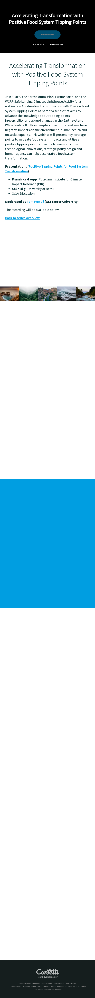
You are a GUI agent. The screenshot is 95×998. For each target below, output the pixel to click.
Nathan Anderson (57, 986)
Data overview (71, 983)
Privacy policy (47, 983)
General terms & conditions (29, 983)
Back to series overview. (22, 218)
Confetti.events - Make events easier (47, 973)
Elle (66, 986)
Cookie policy (59, 983)
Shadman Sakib (29, 986)
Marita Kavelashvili (42, 986)
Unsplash (82, 986)
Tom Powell (36, 201)
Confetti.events (56, 989)
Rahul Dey (71, 986)
